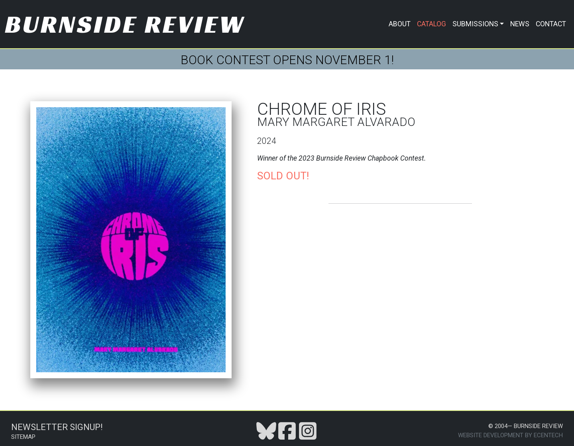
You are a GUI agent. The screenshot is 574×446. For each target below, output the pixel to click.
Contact (551, 24)
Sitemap (23, 436)
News (519, 24)
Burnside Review (125, 24)
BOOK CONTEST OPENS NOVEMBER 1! (287, 60)
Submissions (475, 24)
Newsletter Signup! (57, 427)
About (400, 24)
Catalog (431, 24)
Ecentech (548, 435)
